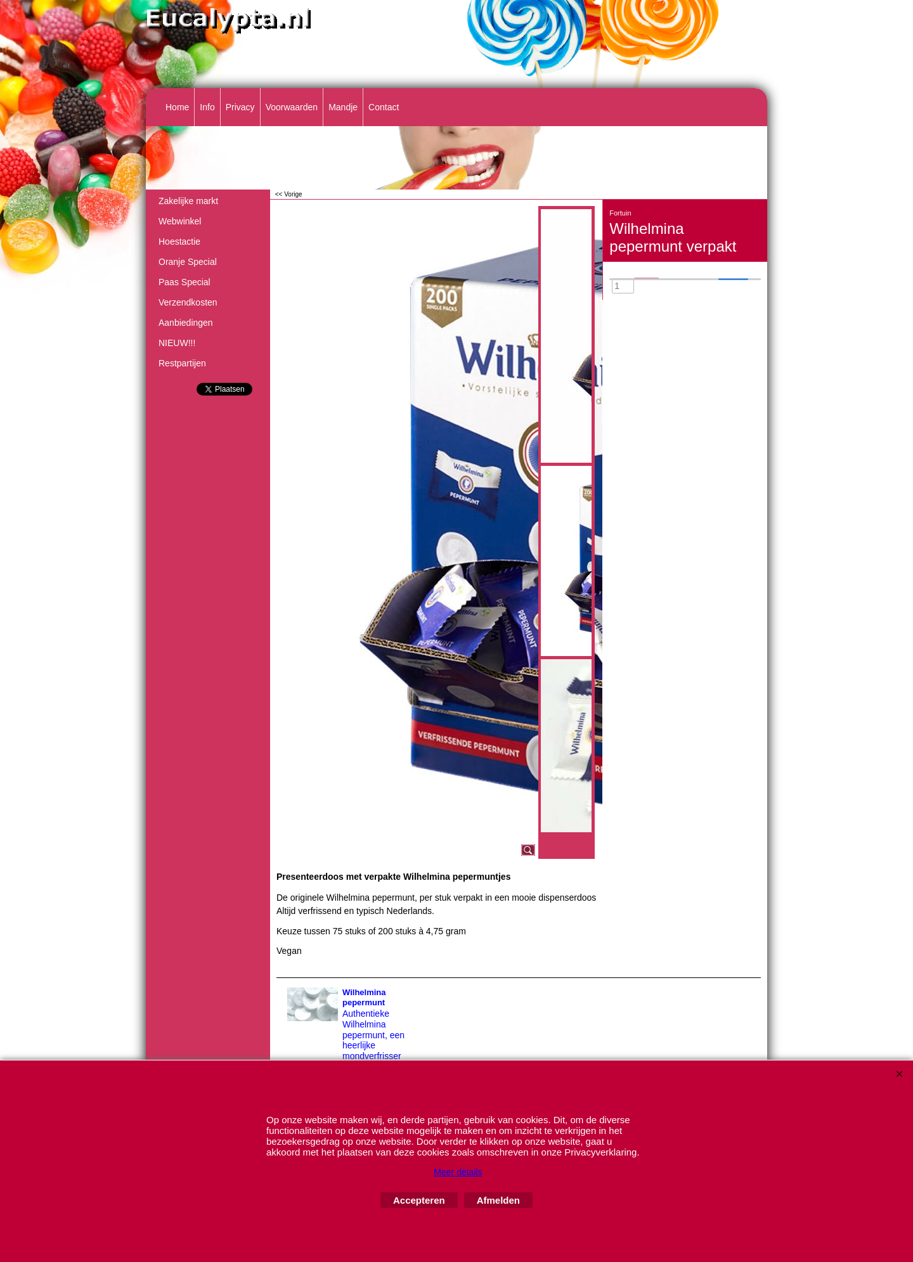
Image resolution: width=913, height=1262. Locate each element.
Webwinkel (180, 221)
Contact (383, 107)
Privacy (240, 107)
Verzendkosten (188, 302)
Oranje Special (188, 262)
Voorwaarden (292, 107)
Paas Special (184, 282)
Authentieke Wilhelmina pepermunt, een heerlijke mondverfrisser (373, 1034)
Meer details (458, 1172)
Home (177, 107)
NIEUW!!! (177, 343)
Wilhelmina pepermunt (364, 998)
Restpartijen (182, 363)
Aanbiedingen (186, 323)
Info (207, 107)
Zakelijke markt (188, 201)
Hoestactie (179, 241)
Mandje (343, 107)
